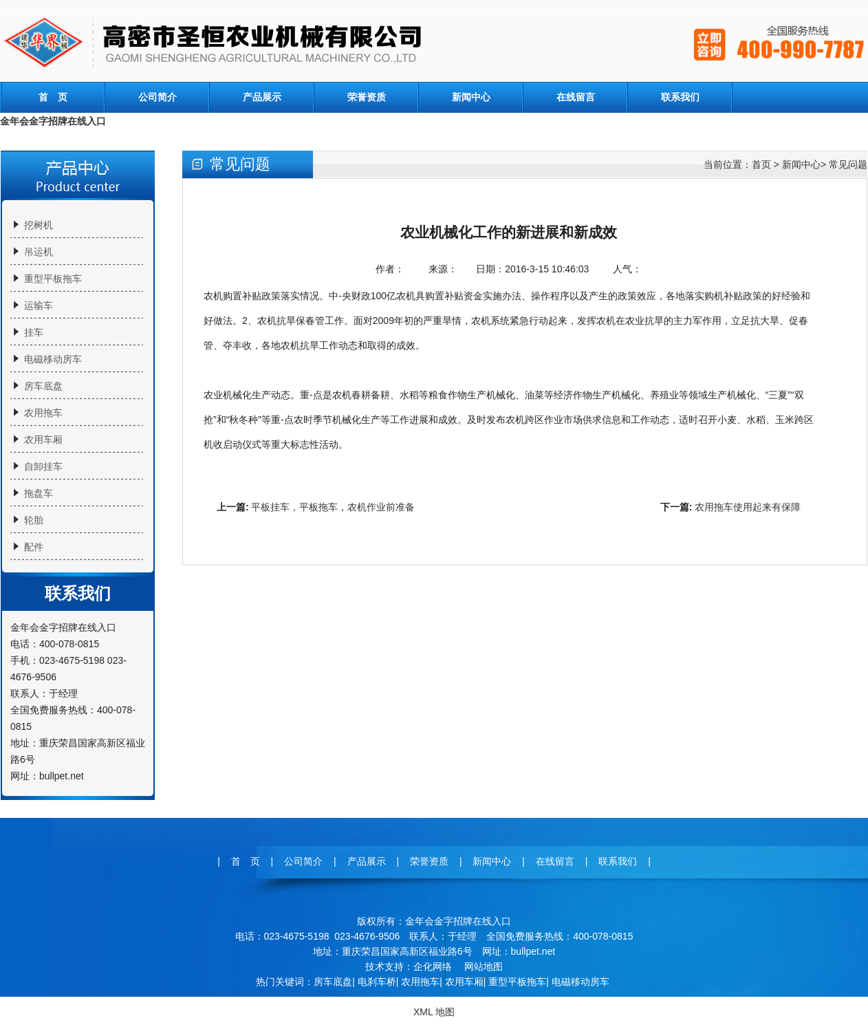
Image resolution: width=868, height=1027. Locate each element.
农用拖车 (43, 412)
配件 (33, 546)
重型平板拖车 (53, 278)
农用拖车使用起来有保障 (748, 506)
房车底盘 (43, 385)
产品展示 (262, 96)
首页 (761, 164)
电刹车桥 (377, 981)
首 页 (53, 96)
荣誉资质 (366, 96)
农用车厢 (43, 439)
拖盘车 (38, 493)
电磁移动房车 (53, 359)
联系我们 (680, 96)
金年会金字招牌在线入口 (53, 121)
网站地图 (483, 966)
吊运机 (38, 251)
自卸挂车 (43, 466)
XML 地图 (434, 1011)
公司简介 (157, 96)
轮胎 (33, 520)
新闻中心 (471, 96)
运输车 (38, 305)
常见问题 (848, 164)
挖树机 (38, 224)
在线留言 (575, 96)
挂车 (33, 332)
